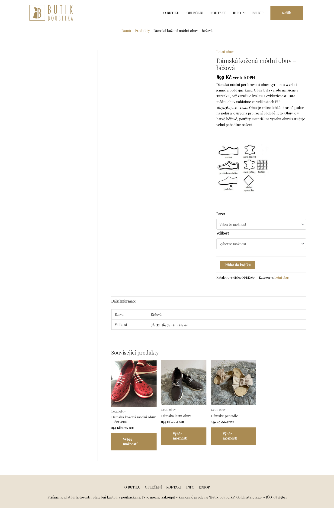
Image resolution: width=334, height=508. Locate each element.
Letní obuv (225, 51)
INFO (237, 12)
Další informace (123, 301)
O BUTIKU (171, 12)
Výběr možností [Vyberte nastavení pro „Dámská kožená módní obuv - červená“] (130, 441)
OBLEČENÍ (194, 12)
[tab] (123, 301)
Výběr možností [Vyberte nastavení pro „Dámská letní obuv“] (180, 436)
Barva (220, 214)
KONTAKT (218, 12)
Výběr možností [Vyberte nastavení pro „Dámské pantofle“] (230, 436)
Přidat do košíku (238, 265)
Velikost (222, 233)
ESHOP (257, 12)
